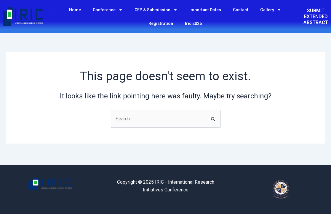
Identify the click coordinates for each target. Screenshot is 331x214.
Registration (160, 23)
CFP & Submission (156, 10)
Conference (108, 10)
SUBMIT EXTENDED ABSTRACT (315, 16)
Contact (240, 9)
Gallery (270, 10)
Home (75, 9)
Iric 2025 (193, 23)
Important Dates (205, 9)
